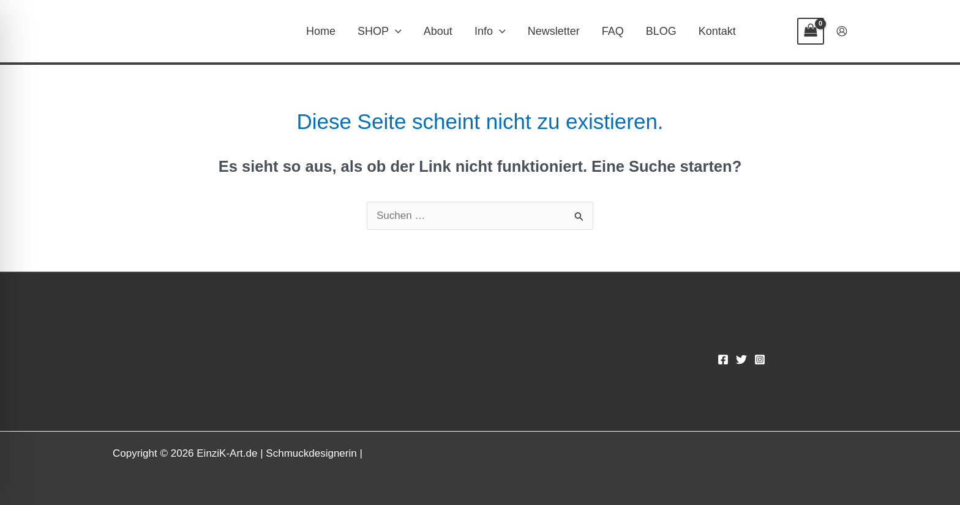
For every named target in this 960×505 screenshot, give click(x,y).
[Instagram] (759, 359)
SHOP (380, 31)
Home (321, 31)
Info (490, 31)
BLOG (661, 31)
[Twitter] (741, 359)
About (438, 31)
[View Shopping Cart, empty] (810, 31)
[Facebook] (723, 359)
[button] (395, 31)
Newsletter (554, 31)
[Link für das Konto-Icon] (841, 31)
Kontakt (717, 31)
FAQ (613, 31)
